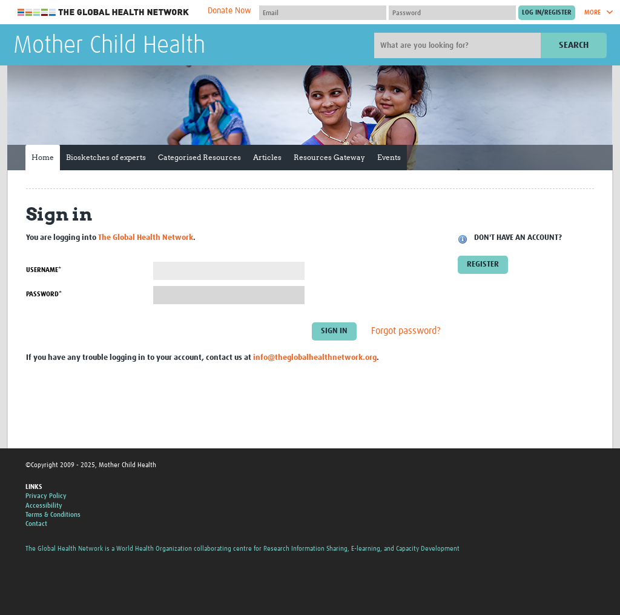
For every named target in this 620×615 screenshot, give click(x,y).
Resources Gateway (329, 157)
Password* (44, 294)
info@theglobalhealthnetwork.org (315, 358)
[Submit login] (546, 12)
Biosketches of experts (106, 157)
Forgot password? (406, 331)
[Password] (452, 12)
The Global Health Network (103, 12)
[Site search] (459, 45)
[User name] (322, 12)
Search (574, 45)
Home (42, 157)
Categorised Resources (199, 157)
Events (389, 157)
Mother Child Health (109, 46)
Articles (267, 157)
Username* (43, 270)
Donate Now (229, 11)
